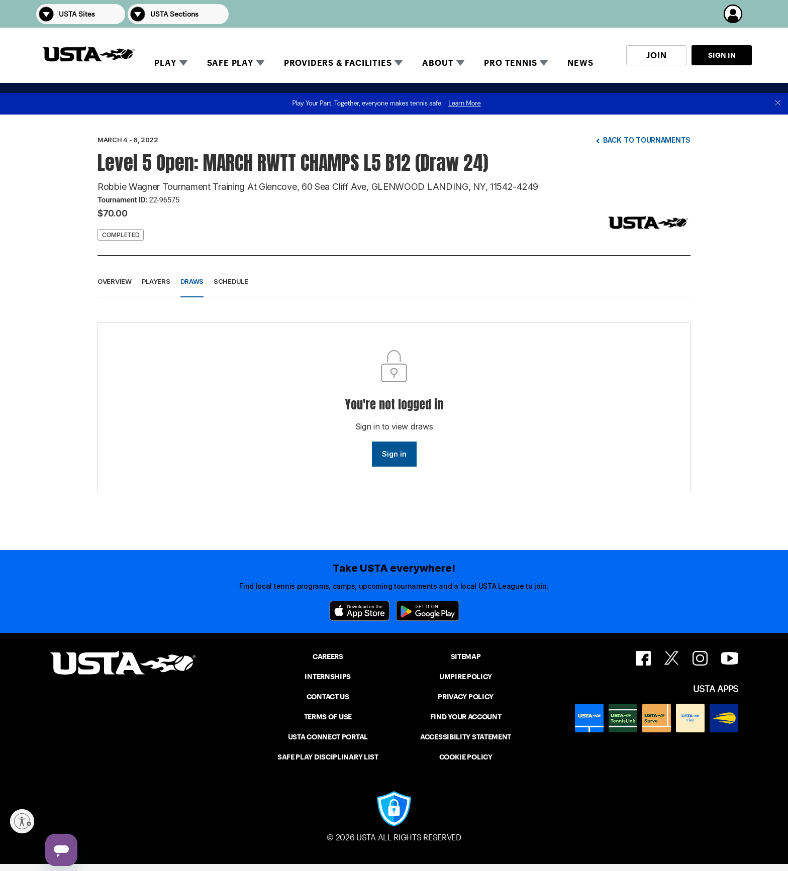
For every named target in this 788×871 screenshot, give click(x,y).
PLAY (165, 63)
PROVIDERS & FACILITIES (338, 63)
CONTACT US (328, 696)
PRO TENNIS (510, 63)
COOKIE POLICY (465, 756)
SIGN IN (722, 55)
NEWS (580, 63)
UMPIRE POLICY (465, 676)
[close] (777, 103)
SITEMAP (466, 656)
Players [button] (156, 281)
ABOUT (437, 63)
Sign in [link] (394, 454)
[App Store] (359, 611)
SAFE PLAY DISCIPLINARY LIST (327, 756)
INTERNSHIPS (328, 676)
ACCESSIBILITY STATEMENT (465, 736)
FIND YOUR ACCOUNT (466, 716)
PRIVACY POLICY (466, 696)
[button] (738, 14)
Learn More (464, 103)
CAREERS (328, 656)
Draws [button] (192, 281)
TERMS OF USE (328, 716)
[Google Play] (427, 611)
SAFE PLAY (230, 63)
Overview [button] (114, 281)
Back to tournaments (647, 140)
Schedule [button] (231, 281)
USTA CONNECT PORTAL (328, 736)
